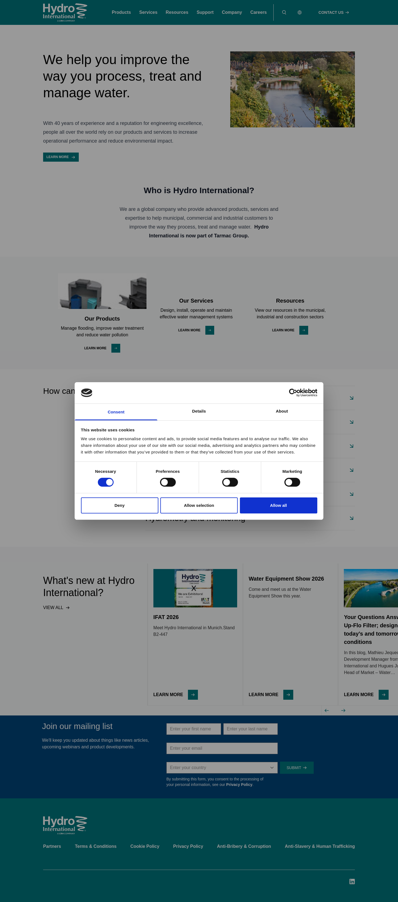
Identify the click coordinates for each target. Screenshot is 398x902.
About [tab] (282, 411)
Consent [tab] (116, 412)
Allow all (278, 505)
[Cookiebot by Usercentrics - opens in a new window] (293, 393)
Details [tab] (199, 411)
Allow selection (199, 505)
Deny (119, 505)
